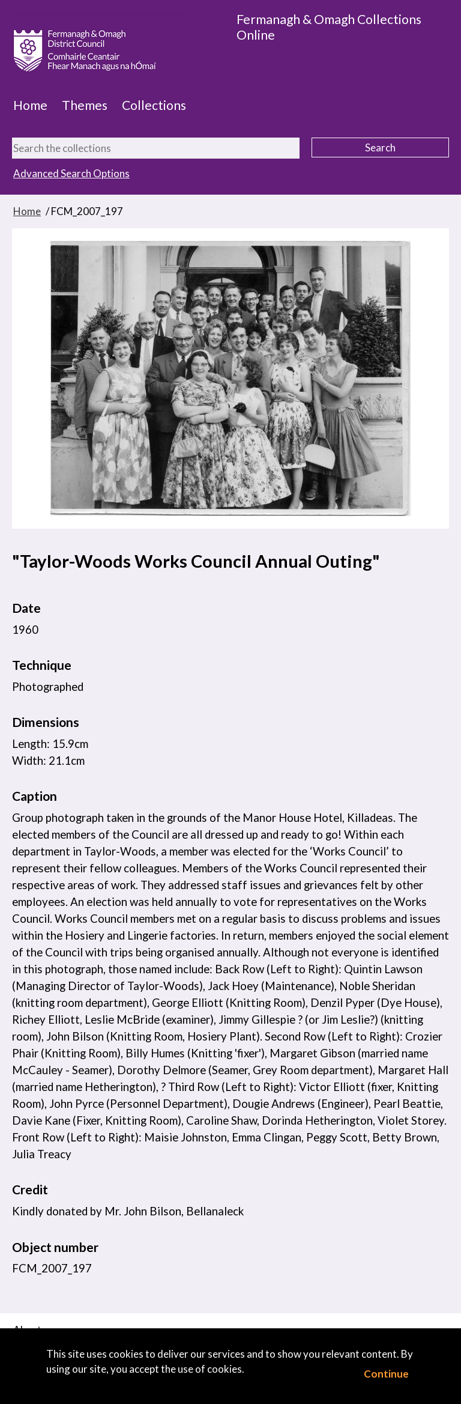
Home (30, 105)
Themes (84, 105)
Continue (386, 1373)
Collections (154, 105)
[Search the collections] (156, 148)
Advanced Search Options (71, 173)
